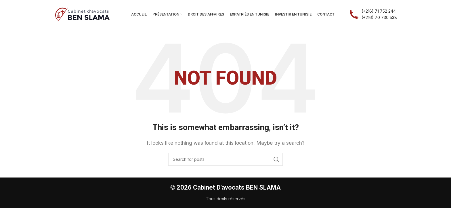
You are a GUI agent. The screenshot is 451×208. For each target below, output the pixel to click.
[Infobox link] (373, 14)
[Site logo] (82, 14)
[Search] (225, 159)
